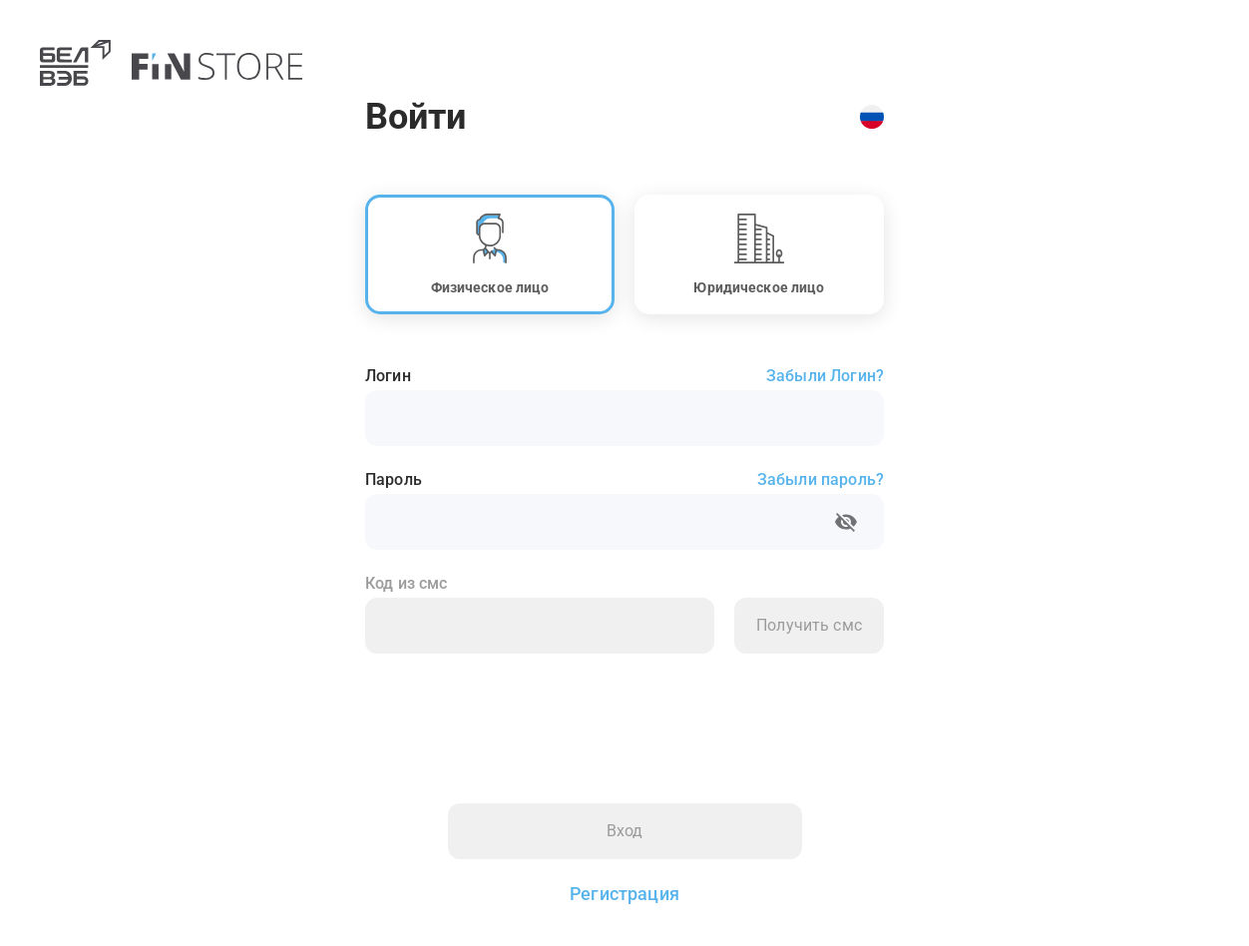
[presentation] (516, 716)
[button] (490, 254)
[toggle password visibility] (846, 522)
